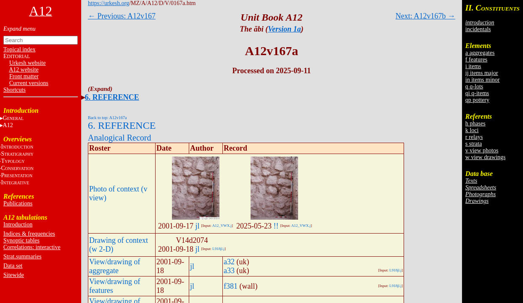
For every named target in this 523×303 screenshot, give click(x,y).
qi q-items (477, 93)
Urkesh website (27, 63)
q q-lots (474, 86)
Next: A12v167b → (425, 16)
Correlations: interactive (32, 247)
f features (476, 59)
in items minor (482, 80)
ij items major (481, 73)
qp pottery (477, 100)
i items (473, 66)
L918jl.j (218, 249)
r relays (474, 137)
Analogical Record (119, 137)
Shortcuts (14, 90)
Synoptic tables (21, 240)
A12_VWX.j (222, 225)
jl (197, 226)
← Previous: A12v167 (122, 16)
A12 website (23, 69)
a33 (229, 270)
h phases (475, 123)
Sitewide (13, 275)
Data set (12, 266)
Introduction (17, 224)
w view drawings (485, 157)
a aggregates (480, 53)
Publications (17, 203)
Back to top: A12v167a (107, 117)
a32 (229, 262)
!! (276, 226)
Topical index (19, 49)
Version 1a (284, 29)
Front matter (24, 76)
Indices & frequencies (29, 234)
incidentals (478, 29)
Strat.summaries (22, 256)
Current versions (28, 83)
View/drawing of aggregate (114, 266)
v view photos (482, 150)
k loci (472, 130)
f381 (231, 286)
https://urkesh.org (108, 3)
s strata (473, 144)
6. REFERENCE (112, 97)
